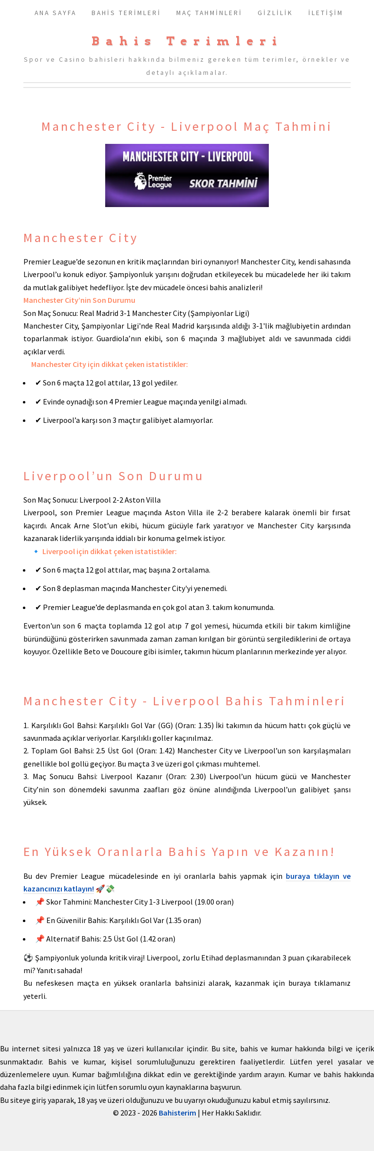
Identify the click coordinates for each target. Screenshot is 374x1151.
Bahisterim (178, 1112)
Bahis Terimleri (187, 41)
